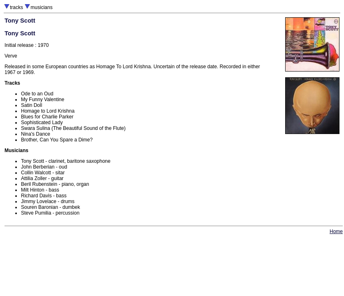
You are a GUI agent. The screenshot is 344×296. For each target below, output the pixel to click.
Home (336, 231)
